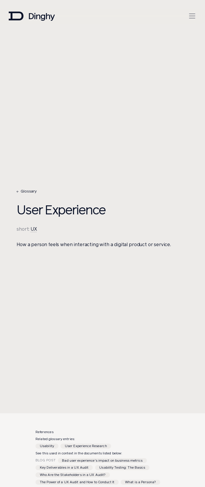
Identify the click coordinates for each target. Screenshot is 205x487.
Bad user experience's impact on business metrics (102, 460)
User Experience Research (86, 446)
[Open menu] (192, 16)
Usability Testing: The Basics (122, 467)
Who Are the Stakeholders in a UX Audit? (73, 474)
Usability (47, 446)
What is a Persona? (140, 482)
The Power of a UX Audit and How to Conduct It (77, 482)
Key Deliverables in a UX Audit (64, 467)
